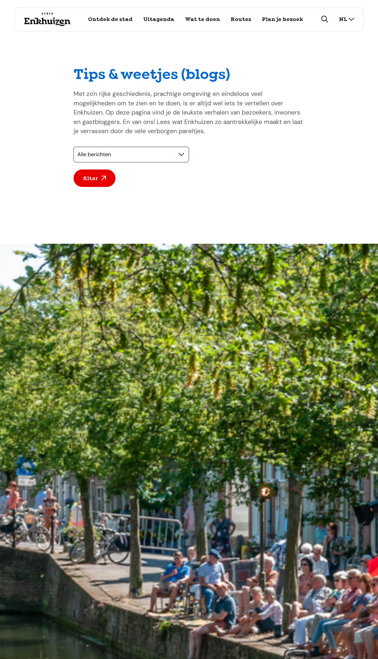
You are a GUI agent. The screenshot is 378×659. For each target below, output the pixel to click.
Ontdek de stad (110, 19)
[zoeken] (325, 19)
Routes (241, 19)
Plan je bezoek (282, 19)
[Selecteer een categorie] (131, 154)
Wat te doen (202, 19)
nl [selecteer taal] (346, 19)
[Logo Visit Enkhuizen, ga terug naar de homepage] (47, 19)
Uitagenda (158, 19)
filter (94, 178)
